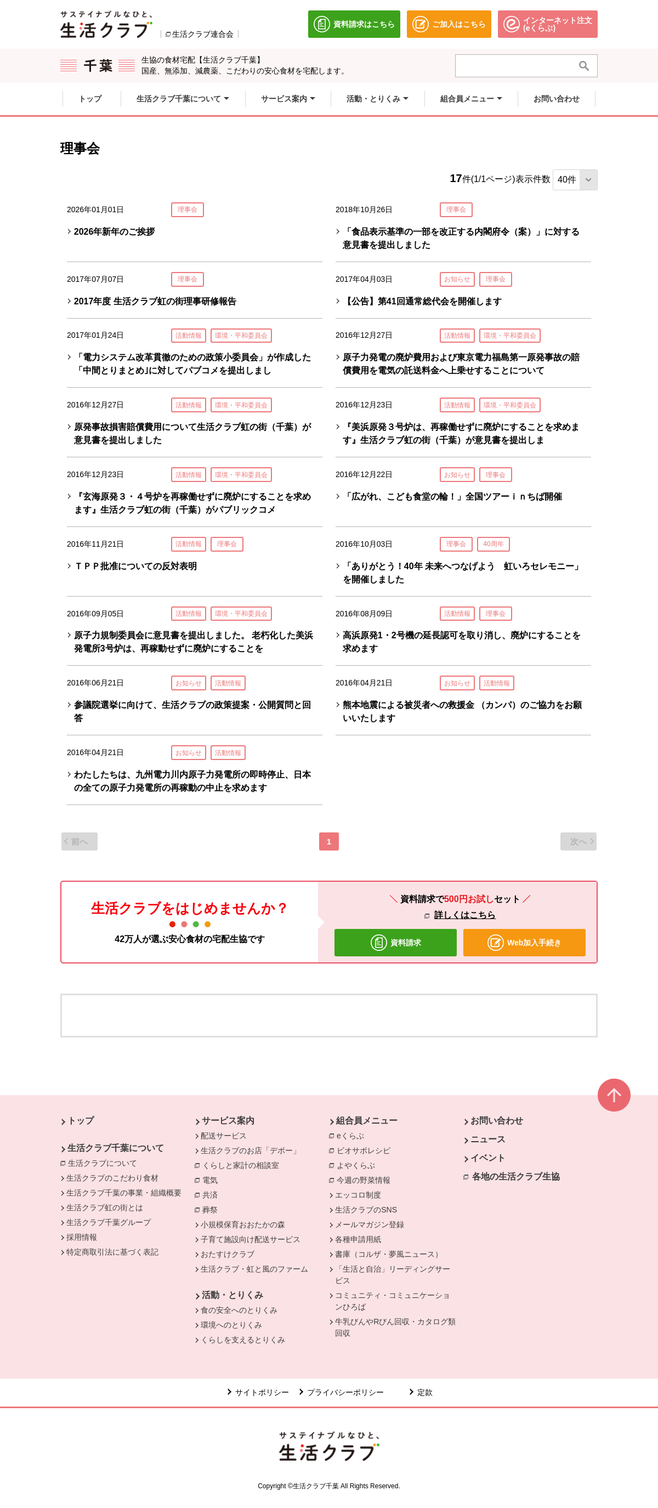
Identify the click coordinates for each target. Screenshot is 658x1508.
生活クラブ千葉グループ (108, 1222)
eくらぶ (353, 1135)
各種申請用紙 (358, 1239)
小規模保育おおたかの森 (243, 1224)
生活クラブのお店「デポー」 (250, 1150)
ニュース (488, 1139)
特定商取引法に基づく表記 (112, 1252)
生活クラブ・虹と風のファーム (254, 1269)
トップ (80, 1120)
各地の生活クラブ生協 (516, 1176)
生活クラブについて (105, 1162)
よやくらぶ (359, 1165)
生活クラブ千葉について (115, 1148)
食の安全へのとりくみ (239, 1310)
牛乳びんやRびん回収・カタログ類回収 (395, 1327)
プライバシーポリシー (345, 1392)
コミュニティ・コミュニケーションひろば (392, 1301)
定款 (425, 1392)
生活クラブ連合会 (203, 34)
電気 (212, 1179)
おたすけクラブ (227, 1254)
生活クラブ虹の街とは (104, 1207)
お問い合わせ (496, 1120)
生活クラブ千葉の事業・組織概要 (123, 1192)
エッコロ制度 (358, 1194)
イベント (488, 1158)
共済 (212, 1194)
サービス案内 (228, 1120)
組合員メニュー (367, 1120)
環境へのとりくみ (231, 1324)
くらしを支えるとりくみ (243, 1339)
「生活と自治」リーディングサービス (392, 1275)
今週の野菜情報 (366, 1179)
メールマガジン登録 (369, 1224)
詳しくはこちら (465, 915)
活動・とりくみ (232, 1295)
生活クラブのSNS (366, 1209)
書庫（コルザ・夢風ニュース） (389, 1254)
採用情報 (81, 1237)
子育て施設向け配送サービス (250, 1239)
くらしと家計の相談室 (243, 1165)
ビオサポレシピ (366, 1150)
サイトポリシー (262, 1392)
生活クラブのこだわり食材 (112, 1177)
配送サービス (224, 1135)
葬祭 (212, 1209)
